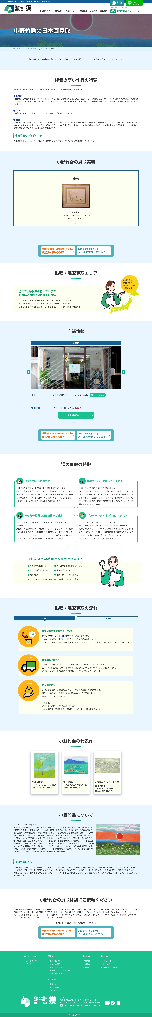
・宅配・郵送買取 (55, 967)
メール (57, 636)
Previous (28, 372)
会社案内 (104, 956)
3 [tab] (78, 423)
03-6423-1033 (90, 1005)
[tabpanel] (76, 198)
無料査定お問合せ (117, 3)
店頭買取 (107, 618)
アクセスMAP (97, 395)
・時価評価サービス (56, 973)
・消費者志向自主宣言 (109, 967)
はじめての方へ (31, 956)
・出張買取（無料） (56, 961)
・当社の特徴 (105, 961)
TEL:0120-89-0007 (63, 399)
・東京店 (86, 961)
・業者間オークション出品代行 (60, 970)
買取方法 (52, 956)
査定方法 (52, 979)
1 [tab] (76, 224)
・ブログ (28, 964)
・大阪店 (86, 964)
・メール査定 (53, 987)
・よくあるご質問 (31, 961)
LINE (64, 636)
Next (123, 372)
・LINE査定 (52, 990)
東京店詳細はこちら (80, 415)
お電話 (50, 636)
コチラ (94, 922)
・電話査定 (52, 984)
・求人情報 (105, 964)
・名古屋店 (87, 967)
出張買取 (44, 618)
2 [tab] (76, 423)
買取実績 (59, 11)
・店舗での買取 (54, 964)
